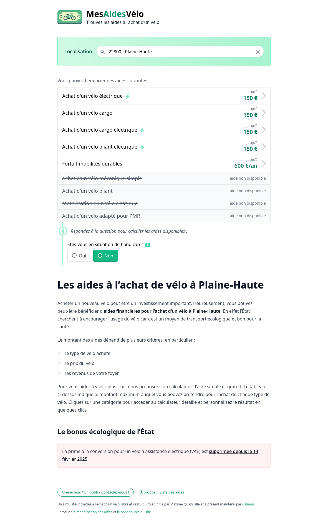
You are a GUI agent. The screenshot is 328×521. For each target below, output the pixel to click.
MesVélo (115, 14)
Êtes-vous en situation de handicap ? (105, 244)
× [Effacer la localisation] (258, 52)
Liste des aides (172, 492)
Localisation (78, 51)
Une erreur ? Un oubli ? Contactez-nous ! (95, 492)
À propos (147, 492)
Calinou (248, 504)
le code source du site (134, 512)
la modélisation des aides (92, 512)
